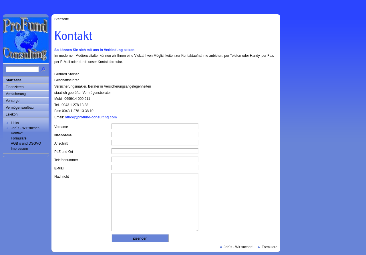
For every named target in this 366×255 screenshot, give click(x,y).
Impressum (19, 149)
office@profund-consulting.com (91, 117)
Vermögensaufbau (19, 108)
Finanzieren (15, 87)
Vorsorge (12, 101)
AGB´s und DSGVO (26, 143)
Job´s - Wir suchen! (25, 128)
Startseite (13, 80)
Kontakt (17, 133)
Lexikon (11, 114)
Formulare (19, 138)
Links (15, 123)
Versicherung (16, 94)
